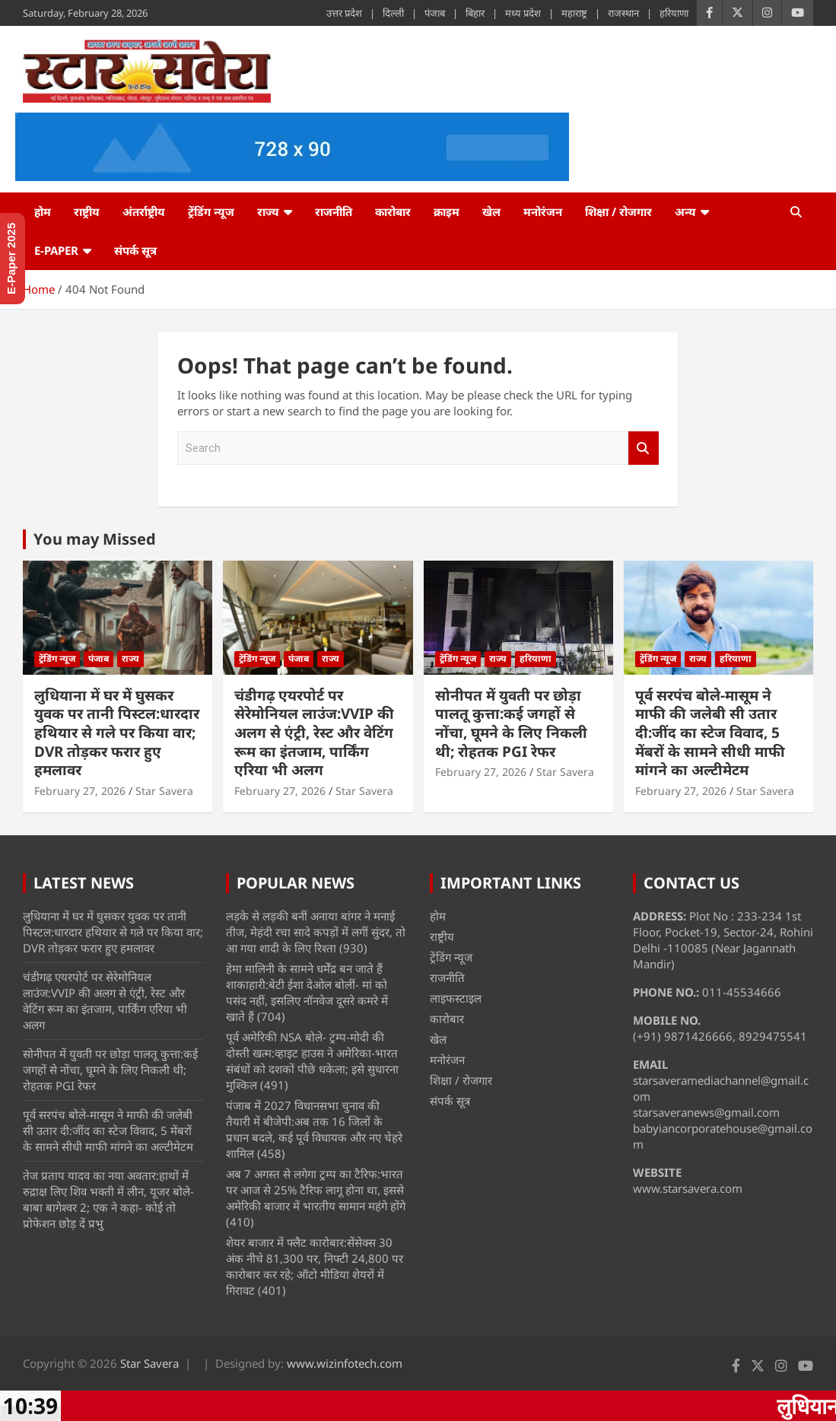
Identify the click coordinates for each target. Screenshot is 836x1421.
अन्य (685, 211)
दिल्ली (393, 13)
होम (42, 211)
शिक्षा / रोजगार (618, 211)
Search (643, 448)
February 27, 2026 (80, 791)
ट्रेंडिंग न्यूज (211, 211)
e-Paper (56, 250)
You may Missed (94, 539)
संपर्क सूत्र (135, 250)
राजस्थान (623, 13)
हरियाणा (674, 13)
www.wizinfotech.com (344, 1363)
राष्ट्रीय (87, 211)
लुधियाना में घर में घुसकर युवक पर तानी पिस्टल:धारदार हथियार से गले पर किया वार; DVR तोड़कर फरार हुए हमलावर (116, 732)
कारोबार (393, 211)
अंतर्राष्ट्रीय (143, 211)
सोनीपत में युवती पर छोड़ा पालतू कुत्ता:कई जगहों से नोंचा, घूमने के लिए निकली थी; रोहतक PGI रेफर (511, 723)
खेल (491, 211)
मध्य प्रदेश (523, 13)
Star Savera (164, 791)
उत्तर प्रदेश (344, 13)
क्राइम (446, 211)
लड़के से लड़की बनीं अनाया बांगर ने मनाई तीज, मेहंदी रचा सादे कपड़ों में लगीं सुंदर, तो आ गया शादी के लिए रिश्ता (315, 931)
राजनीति (333, 211)
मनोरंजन (542, 211)
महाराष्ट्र (574, 13)
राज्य (268, 211)
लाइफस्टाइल (456, 998)
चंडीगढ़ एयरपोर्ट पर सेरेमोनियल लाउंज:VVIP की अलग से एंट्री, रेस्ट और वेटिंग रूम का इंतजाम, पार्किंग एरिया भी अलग (314, 732)
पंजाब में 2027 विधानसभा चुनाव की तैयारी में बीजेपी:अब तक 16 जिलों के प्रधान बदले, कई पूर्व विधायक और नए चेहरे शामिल (314, 1129)
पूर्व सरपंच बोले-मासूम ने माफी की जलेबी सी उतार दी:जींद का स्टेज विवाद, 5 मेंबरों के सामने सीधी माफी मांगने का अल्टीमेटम (710, 732)
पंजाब (434, 13)
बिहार (475, 13)
